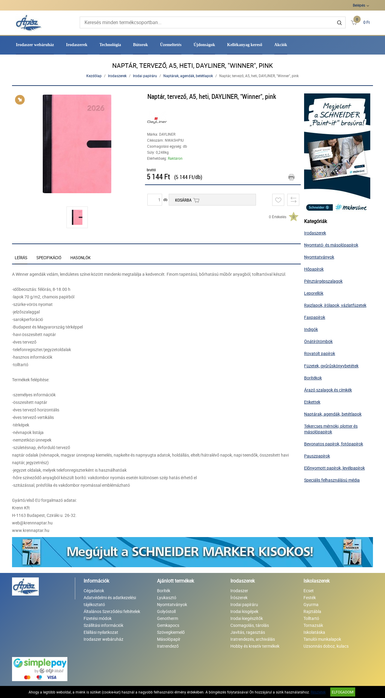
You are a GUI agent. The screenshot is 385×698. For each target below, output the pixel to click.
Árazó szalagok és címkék (328, 390)
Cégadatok (94, 590)
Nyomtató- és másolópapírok (331, 245)
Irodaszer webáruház (35, 44)
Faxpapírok (314, 317)
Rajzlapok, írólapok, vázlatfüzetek (335, 305)
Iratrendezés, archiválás (252, 639)
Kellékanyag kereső (244, 44)
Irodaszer (239, 590)
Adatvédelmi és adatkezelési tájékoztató (110, 601)
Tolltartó (311, 618)
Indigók (311, 329)
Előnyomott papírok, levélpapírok (334, 468)
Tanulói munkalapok (322, 639)
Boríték (163, 590)
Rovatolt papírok (319, 353)
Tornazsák (313, 625)
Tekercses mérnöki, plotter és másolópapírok (331, 429)
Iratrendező (168, 646)
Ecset (308, 590)
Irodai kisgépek (244, 611)
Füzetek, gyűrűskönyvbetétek (331, 366)
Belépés (359, 5)
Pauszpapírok (317, 456)
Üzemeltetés (171, 44)
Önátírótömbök (318, 341)
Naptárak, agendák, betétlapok (188, 75)
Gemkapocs (168, 625)
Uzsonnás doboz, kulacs (326, 646)
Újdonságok (204, 44)
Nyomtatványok (319, 257)
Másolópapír (168, 639)
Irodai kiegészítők (246, 618)
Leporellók (313, 293)
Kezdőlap (94, 75)
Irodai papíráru (145, 75)
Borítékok (313, 378)
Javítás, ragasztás (247, 632)
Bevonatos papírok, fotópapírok (333, 444)
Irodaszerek (76, 44)
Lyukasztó (166, 597)
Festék (309, 597)
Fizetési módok (98, 618)
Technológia (110, 44)
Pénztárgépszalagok (323, 281)
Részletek (318, 692)
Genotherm (167, 618)
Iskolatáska (314, 632)
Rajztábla (312, 611)
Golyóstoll (166, 611)
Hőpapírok (314, 269)
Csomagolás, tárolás (249, 625)
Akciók (280, 44)
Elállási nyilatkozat (101, 632)
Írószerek (239, 597)
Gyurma (311, 604)
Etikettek (312, 402)
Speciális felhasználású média (332, 480)
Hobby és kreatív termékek (254, 646)
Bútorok (140, 44)
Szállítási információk (103, 625)
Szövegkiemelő (171, 632)
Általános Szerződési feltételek (112, 611)
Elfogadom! (343, 692)
